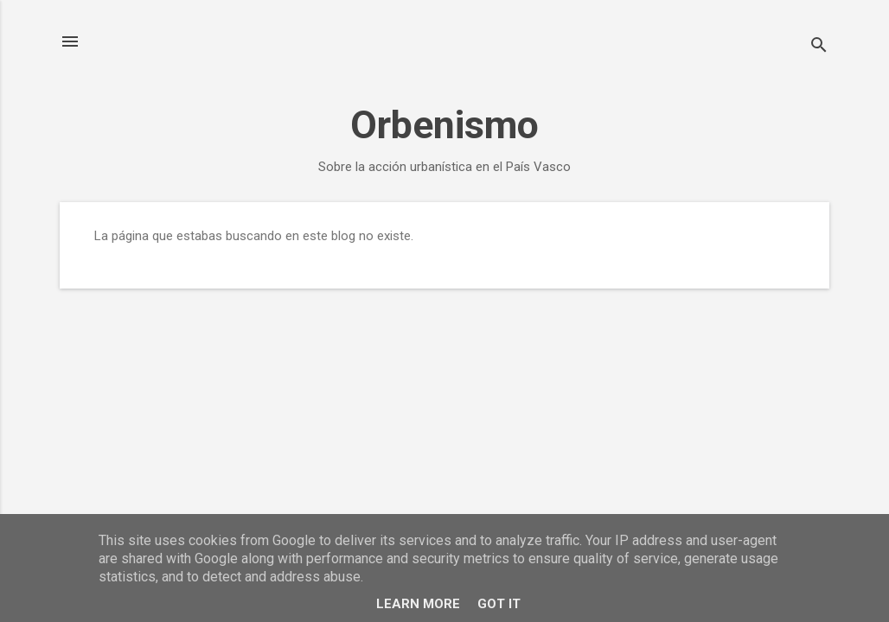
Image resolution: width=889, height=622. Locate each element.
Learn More (418, 604)
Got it (499, 604)
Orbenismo (444, 125)
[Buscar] (819, 47)
